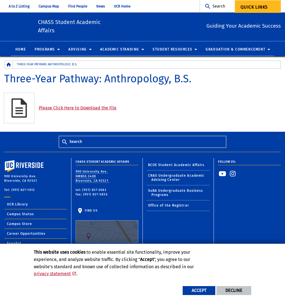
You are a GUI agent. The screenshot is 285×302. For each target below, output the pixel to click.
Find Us (107, 226)
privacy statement (52, 273)
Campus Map (48, 6)
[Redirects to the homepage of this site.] (8, 65)
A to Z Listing (19, 6)
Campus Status (20, 215)
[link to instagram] (232, 174)
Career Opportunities (26, 234)
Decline (233, 290)
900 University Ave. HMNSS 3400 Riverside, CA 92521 (93, 177)
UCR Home (122, 6)
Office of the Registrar (168, 206)
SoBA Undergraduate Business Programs (175, 194)
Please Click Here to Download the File (78, 108)
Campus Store (19, 225)
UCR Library (17, 205)
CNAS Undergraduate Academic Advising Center (176, 178)
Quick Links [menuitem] (254, 7)
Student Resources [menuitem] (172, 50)
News (100, 6)
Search (218, 6)
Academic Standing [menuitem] (119, 50)
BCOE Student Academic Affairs (176, 166)
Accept (199, 290)
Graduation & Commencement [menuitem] (235, 50)
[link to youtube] (222, 174)
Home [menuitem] (20, 50)
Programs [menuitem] (45, 50)
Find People (77, 6)
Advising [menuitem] (77, 50)
